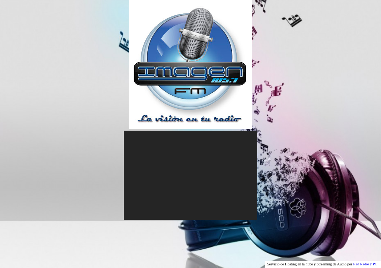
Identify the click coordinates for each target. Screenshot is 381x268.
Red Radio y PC (365, 264)
